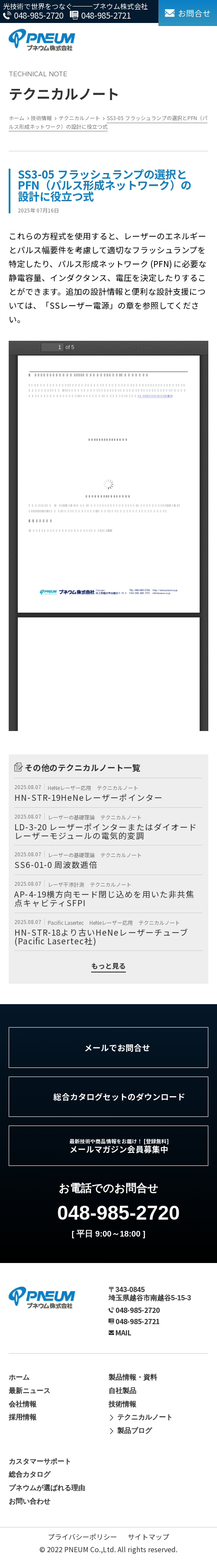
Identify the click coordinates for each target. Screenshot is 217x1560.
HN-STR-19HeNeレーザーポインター (88, 797)
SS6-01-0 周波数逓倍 (56, 864)
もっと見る (108, 966)
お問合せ (194, 13)
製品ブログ (134, 1430)
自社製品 (122, 1390)
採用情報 (22, 1417)
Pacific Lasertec (66, 922)
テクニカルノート (117, 787)
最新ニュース (29, 1390)
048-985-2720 (38, 15)
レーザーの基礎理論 (72, 817)
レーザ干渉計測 (66, 884)
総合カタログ (29, 1474)
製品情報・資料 (132, 1377)
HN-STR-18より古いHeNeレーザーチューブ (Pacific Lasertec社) (101, 936)
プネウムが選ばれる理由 (47, 1487)
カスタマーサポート (40, 1461)
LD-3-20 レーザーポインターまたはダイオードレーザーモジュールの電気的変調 (105, 831)
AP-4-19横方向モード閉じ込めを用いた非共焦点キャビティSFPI (104, 898)
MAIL (123, 1332)
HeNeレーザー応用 (70, 787)
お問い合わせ (29, 1501)
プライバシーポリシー (82, 1536)
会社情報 (22, 1404)
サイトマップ (148, 1536)
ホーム (19, 1377)
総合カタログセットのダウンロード (119, 1096)
